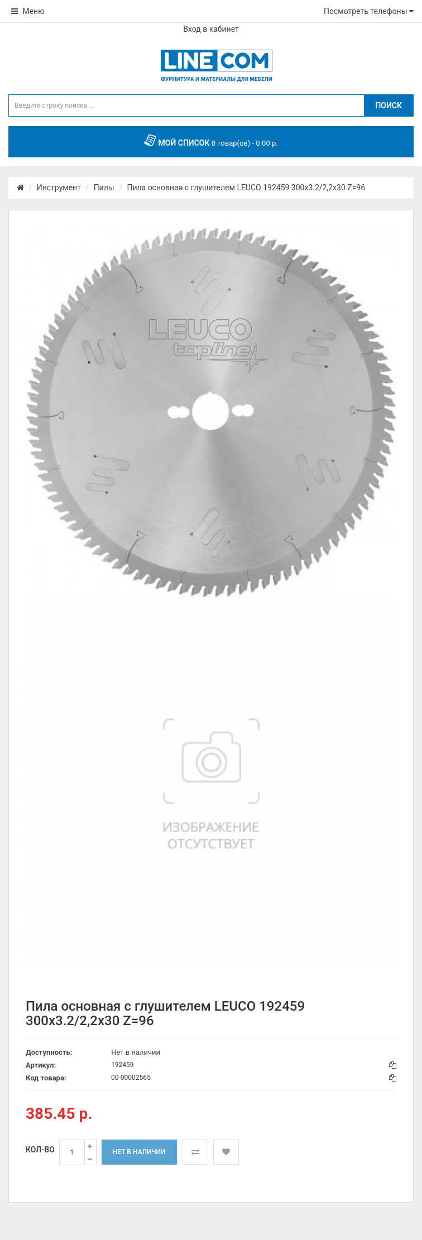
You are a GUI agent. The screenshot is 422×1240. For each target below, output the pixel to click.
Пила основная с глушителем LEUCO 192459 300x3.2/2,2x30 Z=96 (246, 187)
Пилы (104, 187)
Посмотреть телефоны (369, 11)
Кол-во (40, 1149)
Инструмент (59, 187)
